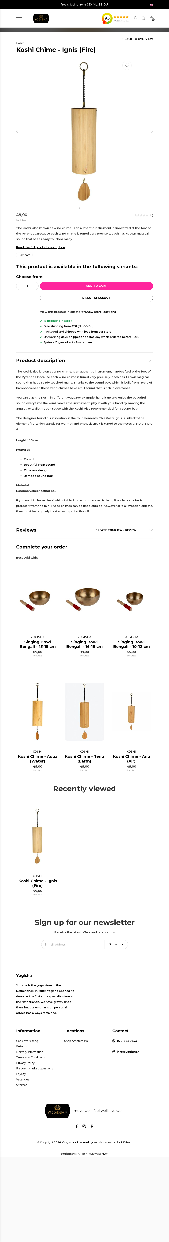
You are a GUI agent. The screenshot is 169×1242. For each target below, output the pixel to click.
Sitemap (21, 1089)
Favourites (127, 64)
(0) (151, 215)
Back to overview (139, 39)
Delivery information (29, 1055)
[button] (19, 17)
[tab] (84, 361)
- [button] (20, 286)
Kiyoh (105, 1157)
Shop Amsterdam (76, 1044)
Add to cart (96, 286)
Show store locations (100, 312)
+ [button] (35, 286)
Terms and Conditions (30, 1061)
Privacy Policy (25, 1066)
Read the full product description (40, 247)
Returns (21, 1050)
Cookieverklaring (27, 1044)
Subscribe (116, 948)
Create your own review (115, 530)
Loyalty (21, 1078)
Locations (74, 1034)
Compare (24, 254)
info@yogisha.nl (128, 1055)
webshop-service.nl (106, 1146)
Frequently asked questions (34, 1072)
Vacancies (22, 1083)
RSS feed (126, 1146)
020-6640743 (127, 1044)
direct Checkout (96, 298)
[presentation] (17, 131)
